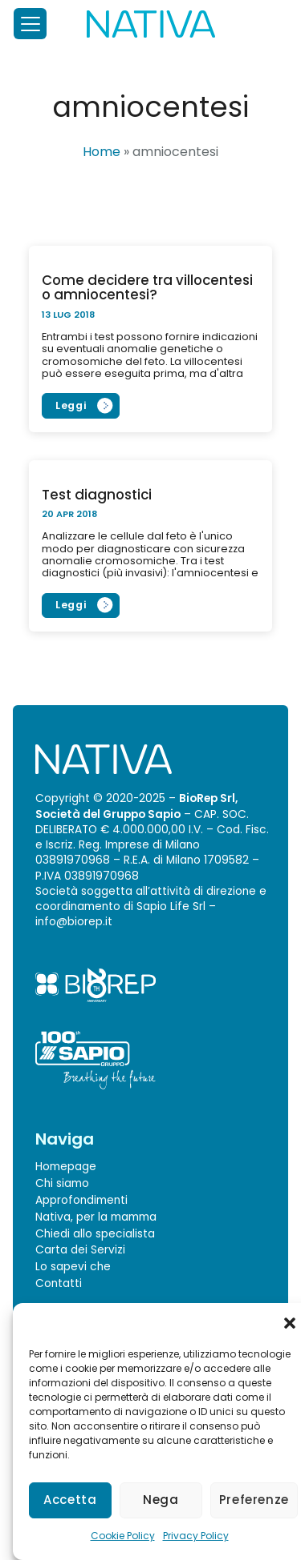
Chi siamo (62, 1183)
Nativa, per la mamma (96, 1217)
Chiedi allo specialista (95, 1233)
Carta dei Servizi (80, 1249)
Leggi (71, 405)
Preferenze (254, 1499)
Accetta (69, 1499)
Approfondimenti (81, 1200)
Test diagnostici (97, 493)
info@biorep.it (73, 921)
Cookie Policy (123, 1535)
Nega (161, 1499)
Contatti (58, 1283)
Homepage (65, 1166)
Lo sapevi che (73, 1266)
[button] (290, 1323)
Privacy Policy (196, 1535)
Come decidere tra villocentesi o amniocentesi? (147, 287)
